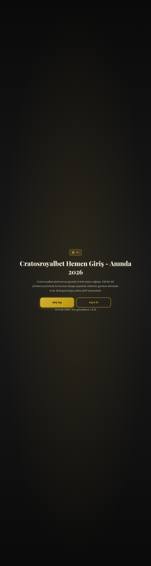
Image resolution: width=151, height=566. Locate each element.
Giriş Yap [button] (57, 302)
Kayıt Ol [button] (93, 302)
